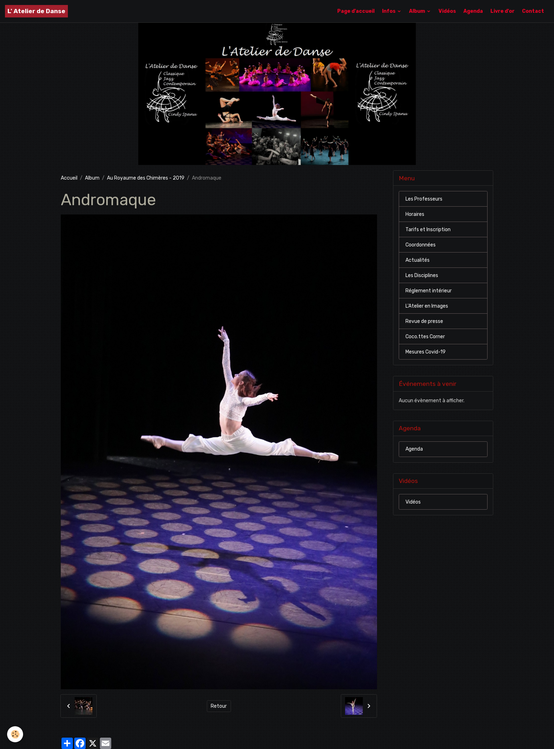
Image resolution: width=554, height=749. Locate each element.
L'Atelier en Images (426, 306)
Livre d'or (502, 11)
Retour (219, 706)
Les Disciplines (421, 275)
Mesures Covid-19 (425, 352)
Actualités (417, 260)
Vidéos (447, 11)
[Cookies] (15, 734)
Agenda (473, 11)
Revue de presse (424, 321)
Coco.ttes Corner (425, 337)
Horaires (414, 214)
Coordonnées (420, 245)
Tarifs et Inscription (428, 230)
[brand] (36, 11)
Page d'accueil (356, 11)
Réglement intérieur (428, 291)
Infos (389, 11)
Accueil (69, 178)
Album (417, 11)
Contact (533, 11)
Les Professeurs (423, 199)
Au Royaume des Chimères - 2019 (145, 178)
